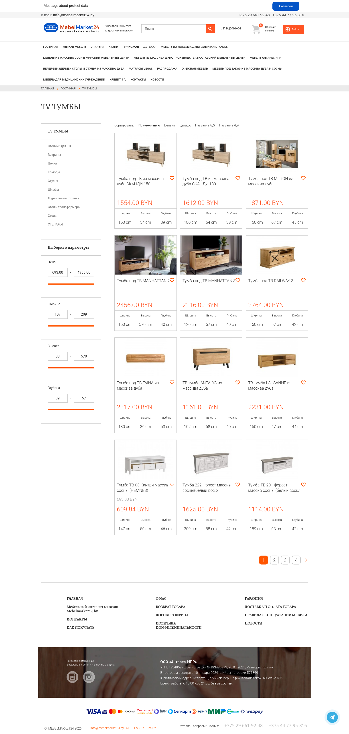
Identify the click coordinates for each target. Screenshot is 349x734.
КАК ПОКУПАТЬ (80, 628)
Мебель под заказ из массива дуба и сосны (247, 68)
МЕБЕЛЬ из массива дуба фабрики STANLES (194, 46)
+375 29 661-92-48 (254, 15)
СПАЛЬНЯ (97, 46)
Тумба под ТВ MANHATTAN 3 (209, 280)
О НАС (161, 599)
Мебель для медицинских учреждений (74, 79)
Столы (52, 215)
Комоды (54, 172)
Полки (52, 163)
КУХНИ (113, 46)
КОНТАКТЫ (138, 79)
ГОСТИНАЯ (50, 46)
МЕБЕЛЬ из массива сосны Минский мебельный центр (86, 57)
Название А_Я (205, 125)
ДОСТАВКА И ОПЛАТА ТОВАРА (270, 607)
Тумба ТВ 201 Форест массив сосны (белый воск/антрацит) (274, 490)
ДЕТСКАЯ (149, 46)
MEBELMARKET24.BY (141, 728)
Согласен (286, 6)
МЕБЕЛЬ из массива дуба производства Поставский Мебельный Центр (189, 57)
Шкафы (53, 189)
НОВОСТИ (157, 79)
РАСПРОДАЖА (167, 68)
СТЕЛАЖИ (55, 224)
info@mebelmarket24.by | (108, 728)
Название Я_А (229, 125)
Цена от (170, 125)
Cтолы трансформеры (64, 207)
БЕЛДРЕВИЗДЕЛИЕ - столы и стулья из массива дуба (83, 68)
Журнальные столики (63, 198)
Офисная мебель (195, 68)
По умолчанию (149, 125)
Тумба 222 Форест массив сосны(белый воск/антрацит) (207, 490)
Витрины (54, 155)
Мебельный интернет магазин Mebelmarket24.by (92, 609)
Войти (295, 29)
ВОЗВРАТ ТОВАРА (170, 607)
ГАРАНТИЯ (254, 599)
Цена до (185, 125)
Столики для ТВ (59, 146)
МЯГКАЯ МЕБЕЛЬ (74, 46)
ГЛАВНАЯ (75, 599)
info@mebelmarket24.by (73, 15)
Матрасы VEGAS (141, 68)
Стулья (53, 181)
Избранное (232, 28)
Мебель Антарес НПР (266, 57)
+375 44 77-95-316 (288, 15)
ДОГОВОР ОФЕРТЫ (172, 615)
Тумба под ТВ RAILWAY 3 (270, 280)
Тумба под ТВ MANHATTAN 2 (143, 280)
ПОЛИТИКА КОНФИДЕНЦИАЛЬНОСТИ (178, 625)
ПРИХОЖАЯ (131, 46)
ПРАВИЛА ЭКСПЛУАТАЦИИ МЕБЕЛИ (276, 615)
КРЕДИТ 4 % (118, 79)
